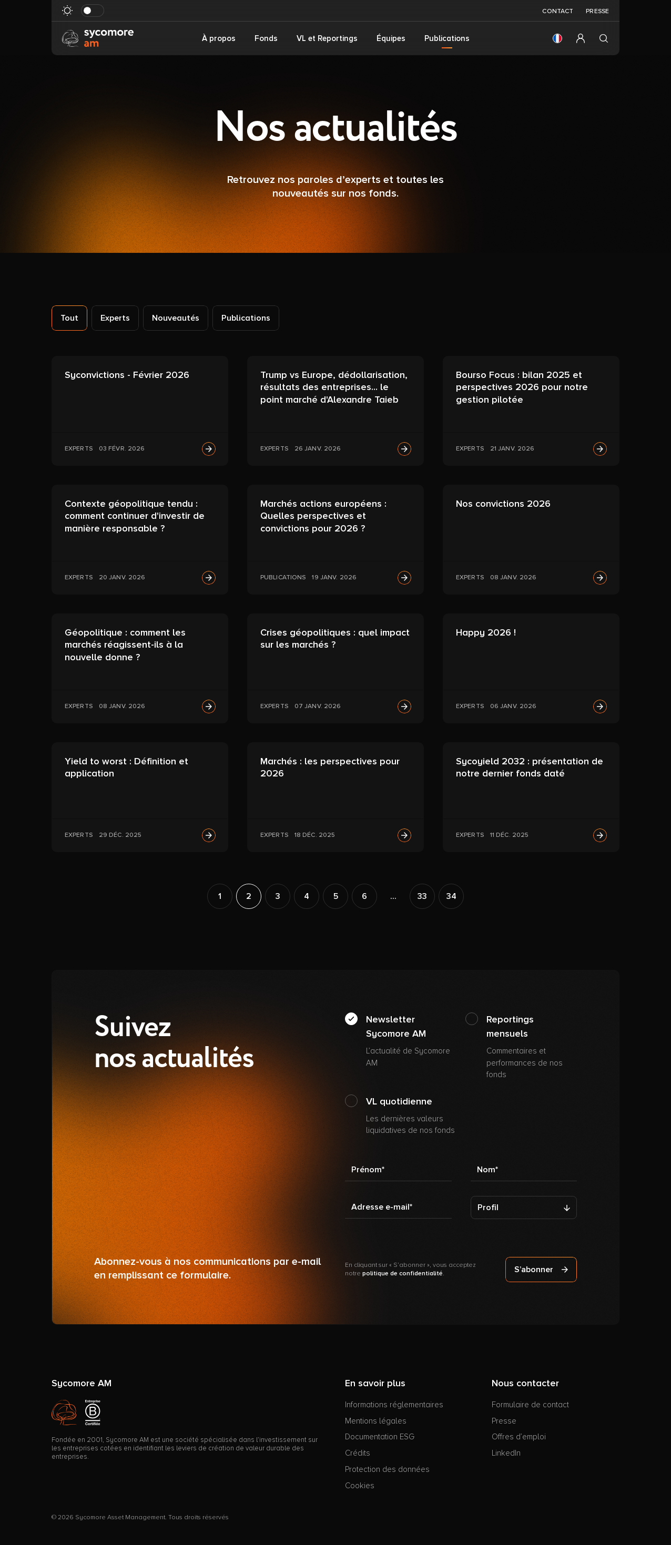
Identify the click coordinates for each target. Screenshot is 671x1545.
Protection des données (387, 1469)
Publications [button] (447, 38)
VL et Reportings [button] (327, 38)
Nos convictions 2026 (503, 503)
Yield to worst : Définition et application (126, 767)
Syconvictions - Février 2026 (127, 375)
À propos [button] (219, 38)
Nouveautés (175, 318)
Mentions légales (375, 1421)
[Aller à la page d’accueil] (98, 38)
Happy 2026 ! (486, 632)
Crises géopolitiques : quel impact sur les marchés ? (335, 638)
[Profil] (524, 1207)
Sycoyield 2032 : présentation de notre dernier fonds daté (529, 767)
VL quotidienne (411, 1116)
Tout (69, 318)
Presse (597, 11)
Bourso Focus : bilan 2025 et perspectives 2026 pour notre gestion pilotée (522, 387)
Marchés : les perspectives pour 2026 (330, 767)
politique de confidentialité (402, 1273)
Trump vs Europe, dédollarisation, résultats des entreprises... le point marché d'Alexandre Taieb (334, 387)
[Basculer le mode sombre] (92, 10)
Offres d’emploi (519, 1436)
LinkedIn (506, 1453)
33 (422, 896)
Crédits (357, 1453)
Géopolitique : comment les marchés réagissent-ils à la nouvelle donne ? (125, 645)
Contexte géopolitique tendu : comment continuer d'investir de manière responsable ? (135, 516)
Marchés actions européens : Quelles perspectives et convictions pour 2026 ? (323, 516)
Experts (115, 318)
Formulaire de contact (530, 1404)
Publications (245, 318)
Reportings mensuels (531, 1047)
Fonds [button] (266, 38)
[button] (557, 38)
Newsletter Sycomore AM (411, 1041)
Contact (557, 11)
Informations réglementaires (394, 1404)
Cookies (359, 1485)
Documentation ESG (379, 1436)
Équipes (391, 38)
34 (451, 896)
